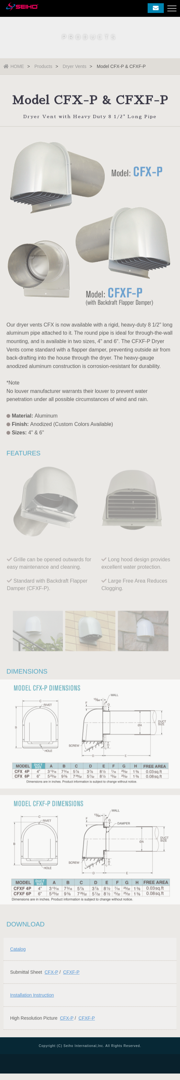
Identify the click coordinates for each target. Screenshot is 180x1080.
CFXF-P (71, 972)
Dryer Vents (74, 66)
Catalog (18, 949)
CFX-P (51, 972)
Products (43, 66)
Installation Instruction (32, 995)
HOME (14, 66)
